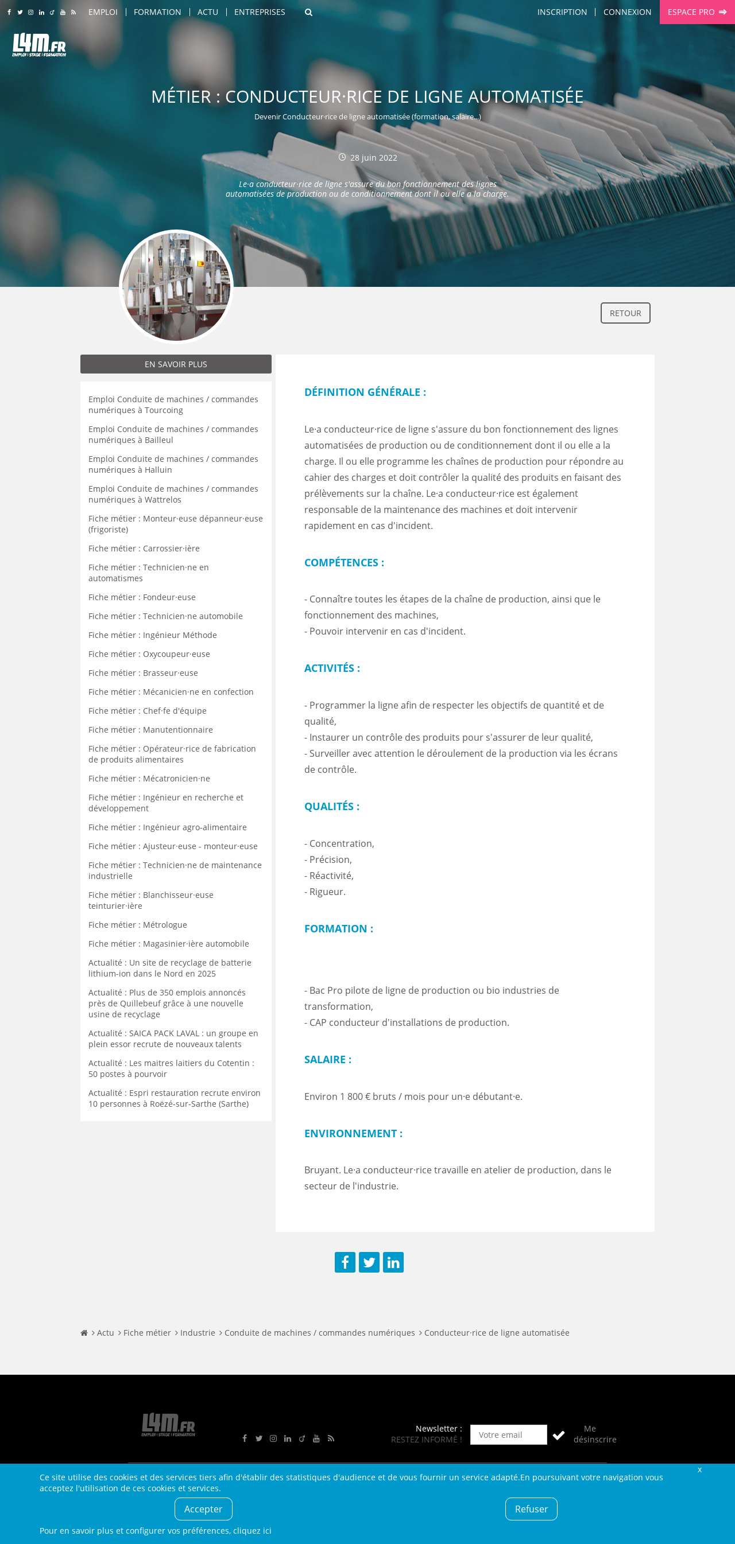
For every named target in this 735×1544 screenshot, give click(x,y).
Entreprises (259, 11)
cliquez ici (252, 1530)
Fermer (699, 1469)
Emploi (103, 11)
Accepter (203, 1509)
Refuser (531, 1509)
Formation (157, 11)
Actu (208, 11)
